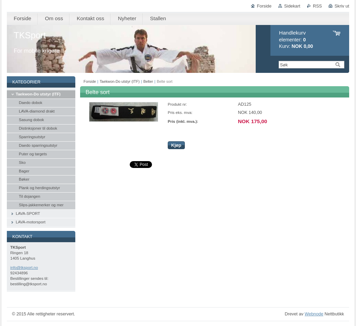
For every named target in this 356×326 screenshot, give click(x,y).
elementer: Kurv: (296, 39)
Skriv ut (341, 6)
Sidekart (292, 6)
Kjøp (176, 145)
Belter (148, 81)
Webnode (314, 313)
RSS (317, 6)
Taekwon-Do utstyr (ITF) (120, 81)
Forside (264, 6)
